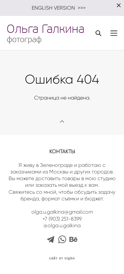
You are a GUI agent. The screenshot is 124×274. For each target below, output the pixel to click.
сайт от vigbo (62, 258)
